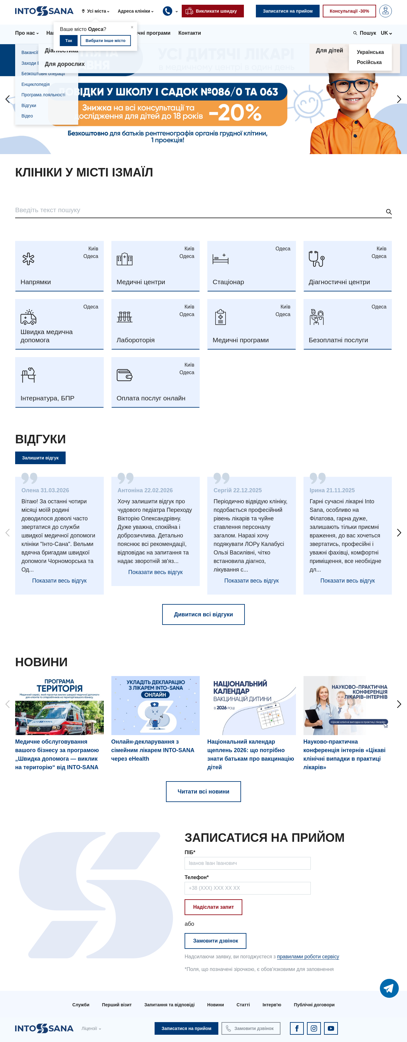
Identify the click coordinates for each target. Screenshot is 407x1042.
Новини (215, 1004)
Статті (243, 1004)
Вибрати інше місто (105, 40)
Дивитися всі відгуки (203, 614)
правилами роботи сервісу (308, 956)
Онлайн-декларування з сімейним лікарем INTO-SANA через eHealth (153, 750)
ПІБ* (190, 852)
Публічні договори (314, 1004)
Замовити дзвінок (215, 940)
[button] (97, 11)
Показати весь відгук (59, 581)
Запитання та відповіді (169, 1004)
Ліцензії (89, 1028)
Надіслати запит (213, 907)
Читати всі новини (203, 791)
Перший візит (117, 1004)
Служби (80, 1004)
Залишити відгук (40, 457)
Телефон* (197, 877)
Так (68, 40)
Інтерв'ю (271, 1004)
